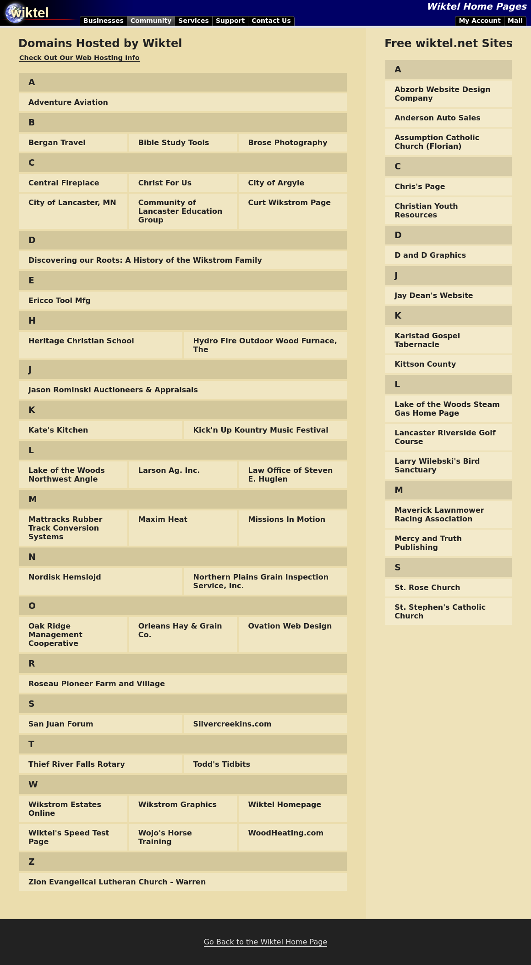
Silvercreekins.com (232, 724)
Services (193, 20)
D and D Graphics (430, 255)
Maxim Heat (162, 519)
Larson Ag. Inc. (169, 470)
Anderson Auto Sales (437, 118)
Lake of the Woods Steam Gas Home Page (447, 408)
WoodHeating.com (285, 833)
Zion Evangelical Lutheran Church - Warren (117, 882)
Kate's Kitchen (58, 430)
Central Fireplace (63, 183)
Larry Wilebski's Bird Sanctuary (437, 465)
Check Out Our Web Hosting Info (79, 57)
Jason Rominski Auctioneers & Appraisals (113, 389)
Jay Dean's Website (433, 295)
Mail (515, 20)
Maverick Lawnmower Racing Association (439, 514)
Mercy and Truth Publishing (428, 543)
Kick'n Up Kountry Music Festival (260, 430)
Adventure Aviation (68, 102)
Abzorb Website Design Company (442, 94)
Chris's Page (419, 186)
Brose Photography (287, 142)
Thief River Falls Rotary (76, 764)
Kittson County (425, 364)
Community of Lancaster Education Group (180, 211)
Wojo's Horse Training (165, 837)
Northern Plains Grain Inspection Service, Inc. (260, 581)
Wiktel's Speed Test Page (68, 837)
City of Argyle (276, 183)
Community (151, 20)
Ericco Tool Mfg (59, 300)
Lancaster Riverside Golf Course (445, 437)
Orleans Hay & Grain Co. (180, 630)
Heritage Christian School (81, 340)
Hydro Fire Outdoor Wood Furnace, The (265, 345)
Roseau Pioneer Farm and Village (96, 683)
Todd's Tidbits (222, 764)
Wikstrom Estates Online (64, 809)
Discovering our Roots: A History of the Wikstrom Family (145, 260)
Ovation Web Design (290, 626)
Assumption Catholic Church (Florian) (436, 142)
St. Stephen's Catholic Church (440, 611)
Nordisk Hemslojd (64, 577)
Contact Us (271, 20)
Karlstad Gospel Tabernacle (427, 340)
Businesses (103, 20)
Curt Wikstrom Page (289, 202)
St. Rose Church (427, 587)
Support (230, 20)
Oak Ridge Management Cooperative (55, 635)
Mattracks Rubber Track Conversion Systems (65, 528)
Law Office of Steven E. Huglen (290, 474)
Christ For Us (165, 183)
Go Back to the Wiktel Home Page (266, 942)
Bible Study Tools (173, 142)
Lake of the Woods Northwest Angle (66, 474)
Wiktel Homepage (284, 804)
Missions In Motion (286, 519)
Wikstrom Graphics (177, 804)
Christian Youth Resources (426, 210)
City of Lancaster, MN (72, 202)
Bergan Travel (57, 142)
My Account (480, 20)
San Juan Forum (60, 724)
